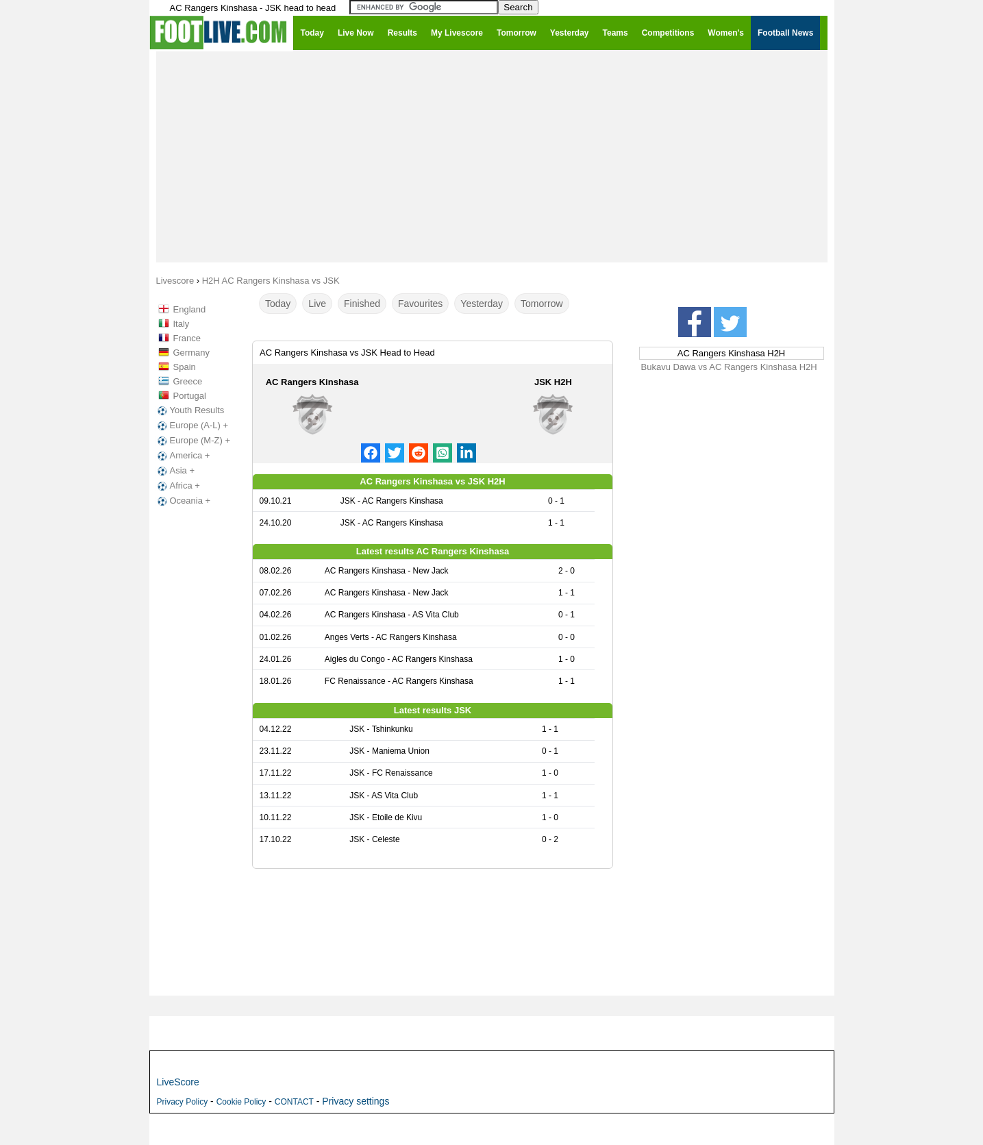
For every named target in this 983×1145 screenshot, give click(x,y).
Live (317, 303)
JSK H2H (553, 382)
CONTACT (294, 1102)
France (187, 338)
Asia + (175, 470)
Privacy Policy (182, 1102)
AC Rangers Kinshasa (312, 382)
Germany (191, 352)
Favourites (420, 303)
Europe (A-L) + (192, 425)
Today (277, 303)
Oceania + (183, 500)
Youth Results (190, 410)
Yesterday (481, 303)
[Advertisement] (492, 156)
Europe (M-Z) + (193, 440)
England (189, 309)
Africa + (177, 485)
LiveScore (178, 1081)
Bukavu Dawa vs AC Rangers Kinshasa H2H (729, 367)
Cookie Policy (241, 1102)
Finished (362, 303)
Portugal (189, 396)
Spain (184, 367)
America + (182, 455)
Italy (181, 324)
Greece (188, 381)
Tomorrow (541, 303)
